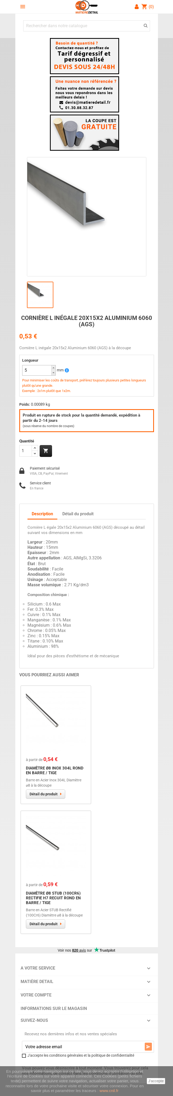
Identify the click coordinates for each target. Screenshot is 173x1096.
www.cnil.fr (109, 1090)
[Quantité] (25, 451)
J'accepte (156, 1081)
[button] (53, 367)
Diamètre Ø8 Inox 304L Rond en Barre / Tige (54, 770)
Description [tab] (42, 513)
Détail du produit (44, 794)
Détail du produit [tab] (77, 513)
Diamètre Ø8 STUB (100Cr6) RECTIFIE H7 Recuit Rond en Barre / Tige (53, 898)
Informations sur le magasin (54, 1008)
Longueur (30, 360)
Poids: (24, 404)
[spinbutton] (38, 370)
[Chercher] (87, 26)
